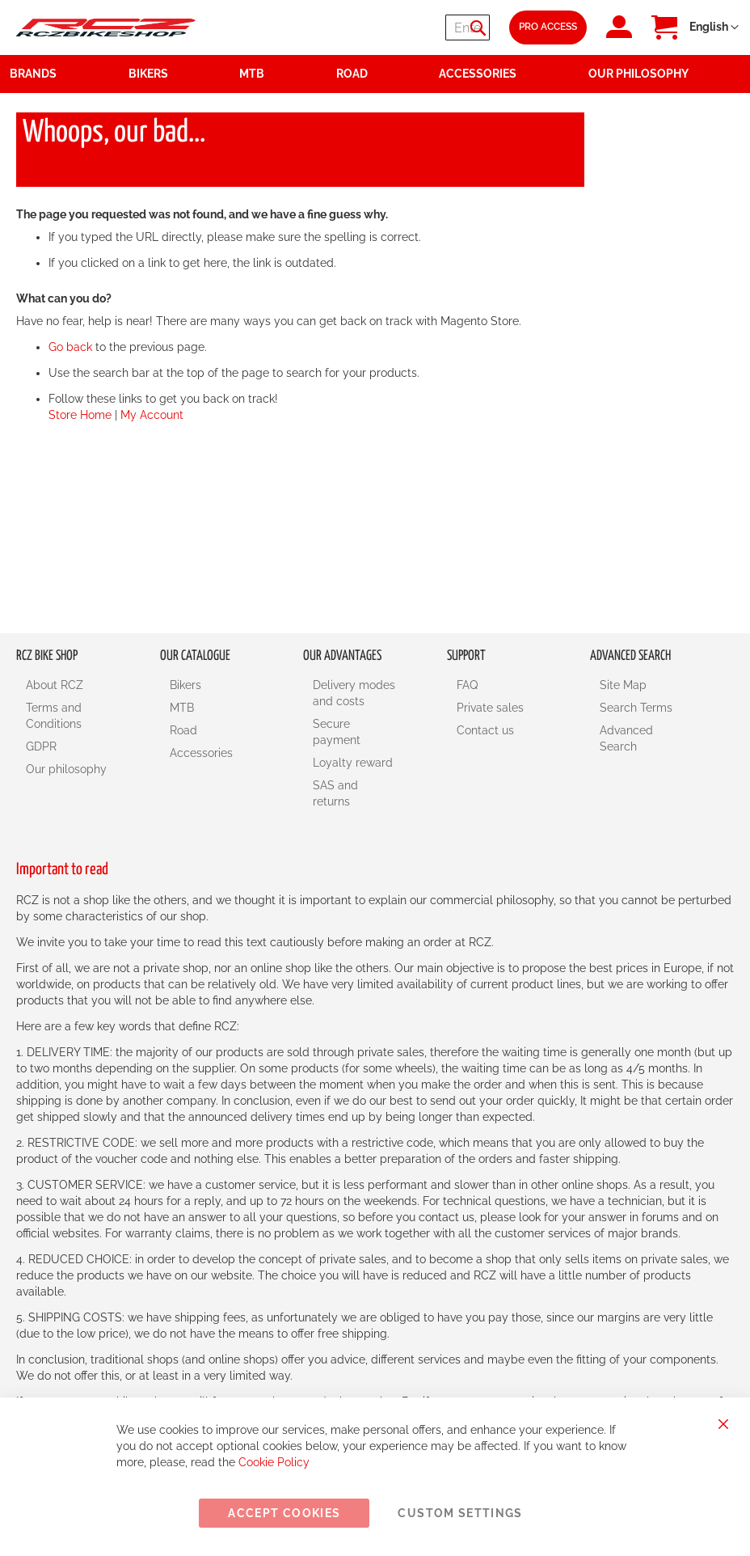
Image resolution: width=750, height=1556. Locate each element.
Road (183, 730)
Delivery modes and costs (354, 693)
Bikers (185, 685)
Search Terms (636, 707)
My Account (151, 414)
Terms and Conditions (54, 715)
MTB (182, 707)
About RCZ (54, 685)
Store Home (80, 414)
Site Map (623, 685)
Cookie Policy (274, 1462)
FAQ (467, 685)
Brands (33, 73)
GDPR (41, 746)
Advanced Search (626, 738)
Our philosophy (66, 769)
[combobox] (393, 27)
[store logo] (106, 27)
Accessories (201, 752)
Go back (70, 346)
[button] (714, 27)
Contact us (485, 730)
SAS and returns (335, 793)
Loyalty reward (353, 762)
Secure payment (336, 731)
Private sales (490, 707)
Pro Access (548, 26)
